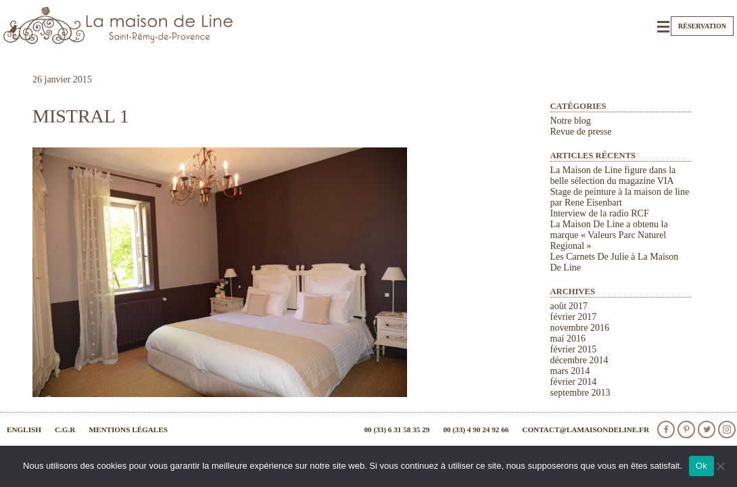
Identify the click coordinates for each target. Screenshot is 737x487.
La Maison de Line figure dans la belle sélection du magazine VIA (613, 175)
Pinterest (686, 429)
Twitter (706, 429)
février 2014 (573, 382)
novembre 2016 (579, 328)
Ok (701, 466)
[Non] (720, 466)
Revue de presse (581, 131)
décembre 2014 (579, 360)
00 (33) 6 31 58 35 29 (396, 429)
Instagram (727, 429)
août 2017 (569, 306)
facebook (666, 429)
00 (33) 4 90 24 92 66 (475, 429)
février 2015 (573, 349)
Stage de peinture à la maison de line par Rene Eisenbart (620, 197)
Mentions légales (128, 429)
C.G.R (65, 429)
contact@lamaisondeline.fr (585, 429)
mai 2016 (568, 338)
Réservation (702, 26)
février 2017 (573, 317)
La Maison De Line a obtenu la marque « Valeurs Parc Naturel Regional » (609, 235)
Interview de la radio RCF (599, 213)
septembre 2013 (580, 393)
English (24, 429)
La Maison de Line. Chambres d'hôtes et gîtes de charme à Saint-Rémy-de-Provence (118, 25)
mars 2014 (570, 371)
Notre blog (570, 121)
